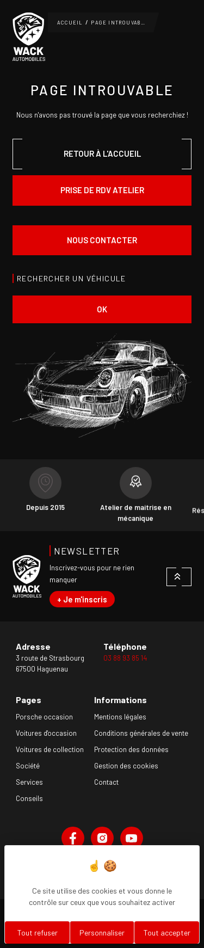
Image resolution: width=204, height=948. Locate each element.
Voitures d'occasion (46, 733)
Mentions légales (120, 716)
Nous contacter (102, 240)
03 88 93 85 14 (125, 658)
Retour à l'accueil (102, 153)
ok (102, 309)
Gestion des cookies (126, 765)
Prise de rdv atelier (102, 190)
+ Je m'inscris (82, 599)
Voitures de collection (50, 749)
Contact (106, 782)
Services (29, 782)
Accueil (70, 23)
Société (28, 765)
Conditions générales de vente (141, 733)
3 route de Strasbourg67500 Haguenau (50, 663)
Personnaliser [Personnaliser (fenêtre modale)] (102, 932)
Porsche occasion (44, 716)
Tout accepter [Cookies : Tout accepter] (167, 932)
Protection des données (131, 749)
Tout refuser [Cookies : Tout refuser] (37, 932)
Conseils (29, 798)
